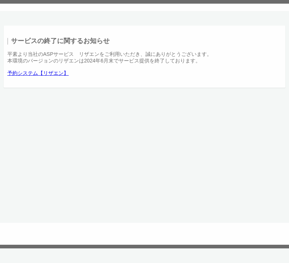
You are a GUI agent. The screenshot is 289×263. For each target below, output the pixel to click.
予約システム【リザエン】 (38, 73)
